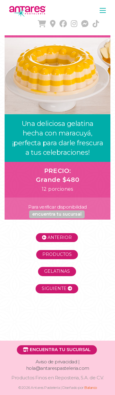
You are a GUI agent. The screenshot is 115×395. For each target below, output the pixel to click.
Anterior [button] (57, 237)
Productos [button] (57, 254)
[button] (57, 214)
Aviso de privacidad (56, 362)
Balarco (90, 387)
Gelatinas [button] (57, 271)
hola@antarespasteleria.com (57, 368)
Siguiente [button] (57, 288)
